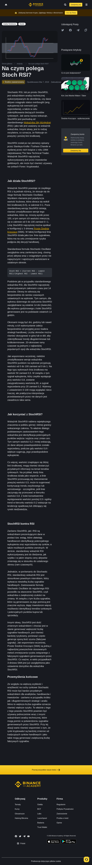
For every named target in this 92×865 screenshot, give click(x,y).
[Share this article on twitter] (62, 30)
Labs (39, 814)
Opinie (59, 823)
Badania (40, 823)
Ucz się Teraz (71, 13)
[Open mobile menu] (86, 5)
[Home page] (36, 4)
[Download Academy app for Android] (68, 841)
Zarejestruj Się (76, 150)
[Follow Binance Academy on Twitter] (20, 836)
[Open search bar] (64, 5)
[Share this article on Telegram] (78, 30)
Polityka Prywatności (65, 809)
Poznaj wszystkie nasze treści (46, 770)
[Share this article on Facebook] (70, 30)
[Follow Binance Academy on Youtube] (28, 836)
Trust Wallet (42, 827)
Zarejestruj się (76, 5)
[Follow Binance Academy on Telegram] (24, 836)
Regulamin (61, 804)
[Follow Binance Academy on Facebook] (16, 836)
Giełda (40, 804)
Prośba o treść (62, 818)
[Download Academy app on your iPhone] (53, 841)
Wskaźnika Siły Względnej (37, 122)
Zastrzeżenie (62, 814)
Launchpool (42, 818)
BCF (39, 809)
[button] (86, 4)
